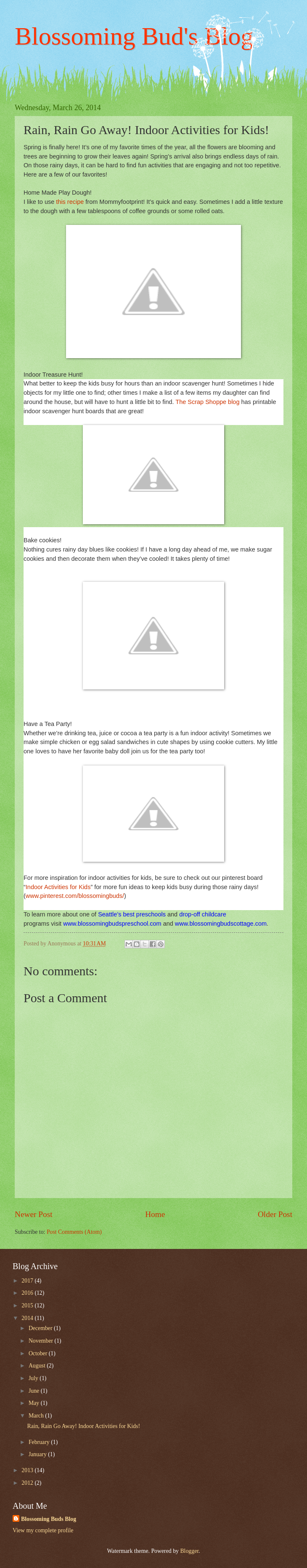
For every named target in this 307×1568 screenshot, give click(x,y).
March (37, 1415)
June (35, 1391)
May (35, 1403)
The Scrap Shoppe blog (207, 402)
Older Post (275, 1214)
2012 (27, 1483)
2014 (27, 1318)
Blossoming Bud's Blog (134, 36)
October (39, 1353)
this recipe (70, 201)
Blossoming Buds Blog (48, 1519)
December (41, 1328)
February (40, 1442)
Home (155, 1214)
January (38, 1454)
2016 (27, 1293)
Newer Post (34, 1214)
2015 (27, 1305)
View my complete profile (43, 1530)
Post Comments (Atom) (74, 1232)
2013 (27, 1470)
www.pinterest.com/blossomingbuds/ (75, 895)
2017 (27, 1281)
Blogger (189, 1551)
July (34, 1378)
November (42, 1341)
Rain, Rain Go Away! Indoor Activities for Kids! (83, 1426)
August (38, 1365)
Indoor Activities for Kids (58, 887)
